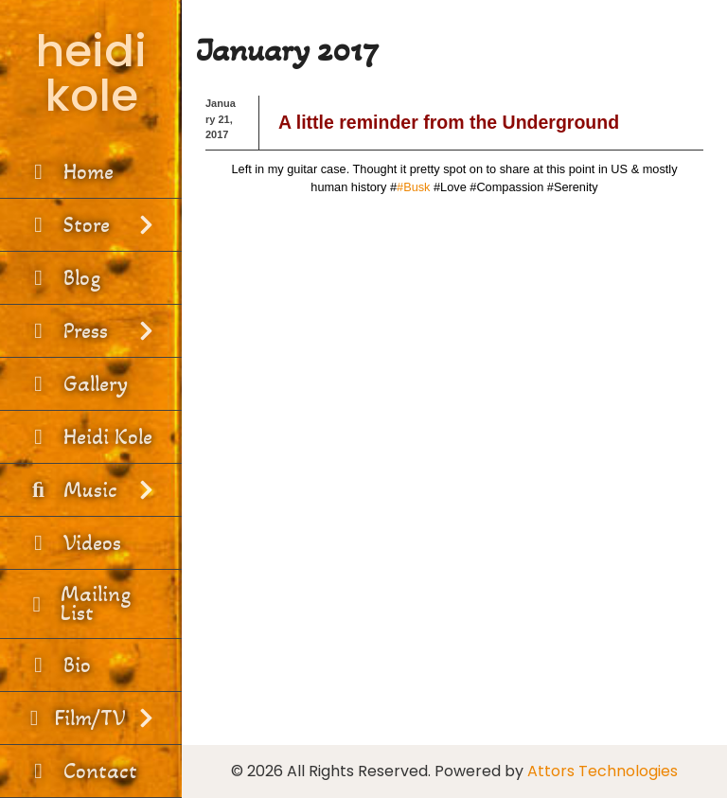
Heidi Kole (88, 437)
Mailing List (78, 603)
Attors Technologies (602, 771)
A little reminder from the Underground (448, 122)
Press (91, 330)
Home (69, 172)
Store (91, 224)
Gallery (76, 384)
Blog (62, 278)
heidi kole (91, 73)
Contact (81, 771)
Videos (73, 543)
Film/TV (91, 718)
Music (91, 490)
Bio (58, 665)
